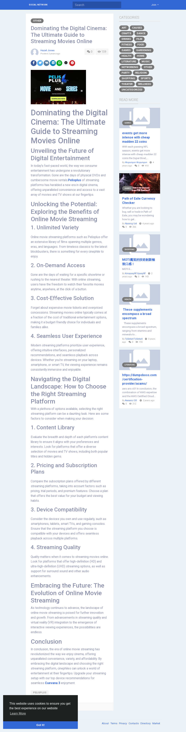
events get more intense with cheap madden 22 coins (136, 137)
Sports (145, 78)
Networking (130, 67)
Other (37, 20)
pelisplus (39, 692)
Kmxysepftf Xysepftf (135, 273)
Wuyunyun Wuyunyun (136, 162)
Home (140, 55)
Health (126, 55)
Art (124, 27)
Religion (141, 72)
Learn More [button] (18, 713)
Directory (145, 723)
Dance (141, 33)
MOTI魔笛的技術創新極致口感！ (138, 262)
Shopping (128, 78)
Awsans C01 (131, 400)
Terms (114, 723)
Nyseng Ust (131, 223)
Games (126, 50)
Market (156, 723)
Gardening (143, 50)
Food (140, 44)
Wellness (144, 84)
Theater (127, 84)
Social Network (38, 4)
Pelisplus (74, 180)
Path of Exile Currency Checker (138, 201)
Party (126, 72)
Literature (129, 61)
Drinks (126, 38)
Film (139, 38)
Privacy (123, 723)
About (105, 723)
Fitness (127, 44)
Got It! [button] (40, 725)
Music (146, 61)
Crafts (126, 33)
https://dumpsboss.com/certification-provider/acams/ (139, 379)
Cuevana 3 (52, 683)
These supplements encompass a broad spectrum (137, 314)
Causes (137, 27)
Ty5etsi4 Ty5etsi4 (133, 339)
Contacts (134, 723)
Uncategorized (132, 89)
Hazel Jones (47, 50)
